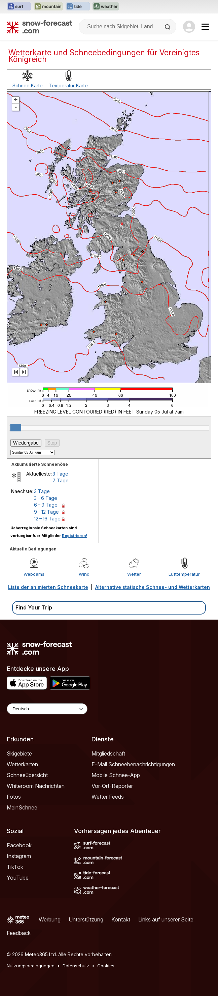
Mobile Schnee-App (116, 775)
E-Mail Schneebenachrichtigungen (133, 764)
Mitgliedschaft (108, 753)
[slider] (15, 427)
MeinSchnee (22, 807)
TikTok (15, 866)
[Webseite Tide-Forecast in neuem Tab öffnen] (78, 6)
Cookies (105, 965)
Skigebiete (19, 753)
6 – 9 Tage (46, 505)
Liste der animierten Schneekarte (48, 587)
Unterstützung (86, 919)
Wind (84, 574)
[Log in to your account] (189, 27)
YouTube (18, 877)
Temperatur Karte (68, 85)
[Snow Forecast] (39, 26)
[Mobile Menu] (205, 27)
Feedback (19, 933)
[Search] (168, 27)
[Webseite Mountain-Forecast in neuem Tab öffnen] (48, 6)
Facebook (19, 845)
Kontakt (120, 919)
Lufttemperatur (184, 574)
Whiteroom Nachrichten (36, 785)
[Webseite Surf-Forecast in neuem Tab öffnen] (19, 6)
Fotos (14, 796)
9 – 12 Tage (46, 512)
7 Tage (60, 480)
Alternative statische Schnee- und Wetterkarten (152, 587)
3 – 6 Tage (45, 498)
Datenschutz (76, 965)
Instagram (19, 856)
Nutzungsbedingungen (30, 965)
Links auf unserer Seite (165, 919)
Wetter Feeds (108, 796)
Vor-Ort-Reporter (112, 785)
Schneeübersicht (27, 775)
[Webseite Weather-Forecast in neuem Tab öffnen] (106, 6)
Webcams (34, 574)
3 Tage (60, 474)
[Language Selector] (47, 708)
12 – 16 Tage (47, 518)
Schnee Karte (27, 85)
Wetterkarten (22, 764)
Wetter (134, 574)
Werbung (50, 919)
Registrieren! (74, 535)
